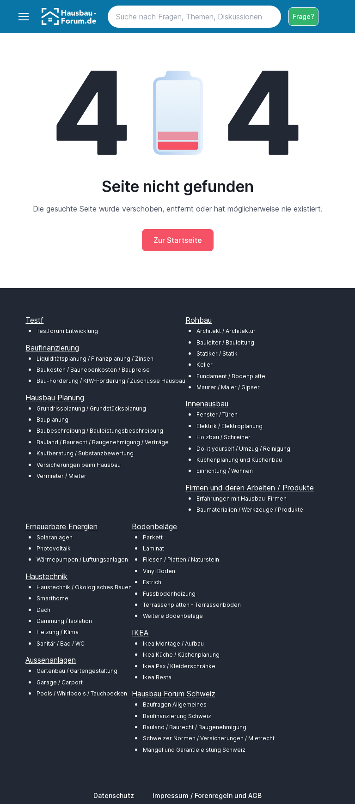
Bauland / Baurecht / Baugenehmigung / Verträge (103, 442)
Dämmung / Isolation (64, 620)
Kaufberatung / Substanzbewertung (85, 453)
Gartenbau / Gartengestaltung (77, 670)
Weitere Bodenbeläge (173, 615)
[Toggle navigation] (23, 16)
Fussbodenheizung (169, 593)
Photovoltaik (54, 548)
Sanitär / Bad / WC (61, 643)
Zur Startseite (177, 240)
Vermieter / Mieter (61, 475)
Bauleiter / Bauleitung (225, 342)
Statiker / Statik (217, 353)
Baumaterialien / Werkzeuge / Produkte (249, 509)
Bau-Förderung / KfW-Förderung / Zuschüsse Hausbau (111, 380)
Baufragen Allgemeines (175, 704)
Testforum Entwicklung (67, 330)
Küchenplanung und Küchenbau (239, 459)
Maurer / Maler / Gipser (228, 387)
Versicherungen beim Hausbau (79, 464)
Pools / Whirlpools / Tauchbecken (82, 693)
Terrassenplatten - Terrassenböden (192, 604)
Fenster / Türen (217, 414)
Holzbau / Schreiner (223, 437)
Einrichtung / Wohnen (224, 470)
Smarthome (52, 598)
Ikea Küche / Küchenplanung (181, 654)
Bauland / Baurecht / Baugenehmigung (194, 727)
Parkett (153, 537)
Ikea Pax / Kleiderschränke (179, 666)
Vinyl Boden (159, 571)
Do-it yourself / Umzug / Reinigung (243, 448)
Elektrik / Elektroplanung (229, 426)
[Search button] (270, 16)
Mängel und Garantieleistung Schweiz (194, 749)
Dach (43, 609)
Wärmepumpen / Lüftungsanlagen (82, 559)
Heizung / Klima (58, 632)
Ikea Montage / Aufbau (173, 643)
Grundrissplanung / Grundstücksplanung (91, 408)
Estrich (152, 582)
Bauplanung (52, 419)
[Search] (194, 17)
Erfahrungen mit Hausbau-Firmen (241, 498)
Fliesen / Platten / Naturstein (181, 559)
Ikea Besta (157, 677)
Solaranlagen (55, 537)
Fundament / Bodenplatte (230, 376)
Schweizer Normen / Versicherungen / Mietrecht (209, 738)
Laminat (153, 548)
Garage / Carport (60, 682)
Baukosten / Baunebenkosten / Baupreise (93, 369)
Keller (204, 364)
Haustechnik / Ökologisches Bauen (84, 587)
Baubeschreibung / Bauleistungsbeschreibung (100, 430)
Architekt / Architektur (226, 330)
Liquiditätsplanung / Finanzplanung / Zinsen (95, 358)
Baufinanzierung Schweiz (177, 716)
